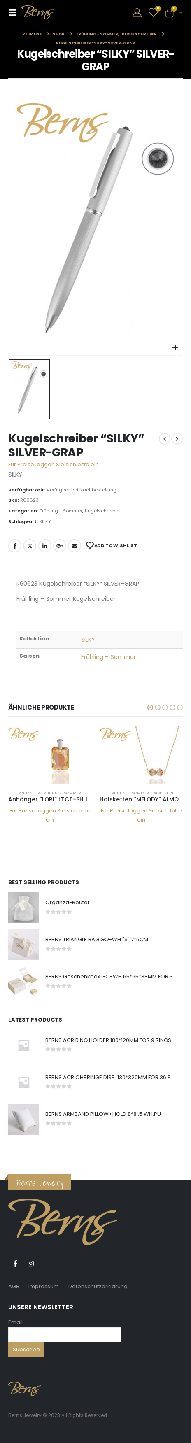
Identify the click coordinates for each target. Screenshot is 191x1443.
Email (15, 1322)
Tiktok (46, 1263)
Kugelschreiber (102, 510)
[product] (49, 755)
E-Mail (74, 545)
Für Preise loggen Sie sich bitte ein (53, 464)
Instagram (30, 1263)
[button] (150, 707)
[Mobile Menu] (14, 12)
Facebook (14, 545)
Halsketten (162, 793)
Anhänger (29, 793)
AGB (13, 1286)
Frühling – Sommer (108, 657)
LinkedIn (44, 545)
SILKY (45, 521)
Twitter (29, 545)
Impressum (43, 1286)
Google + (59, 545)
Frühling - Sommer (61, 510)
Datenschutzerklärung (98, 1286)
